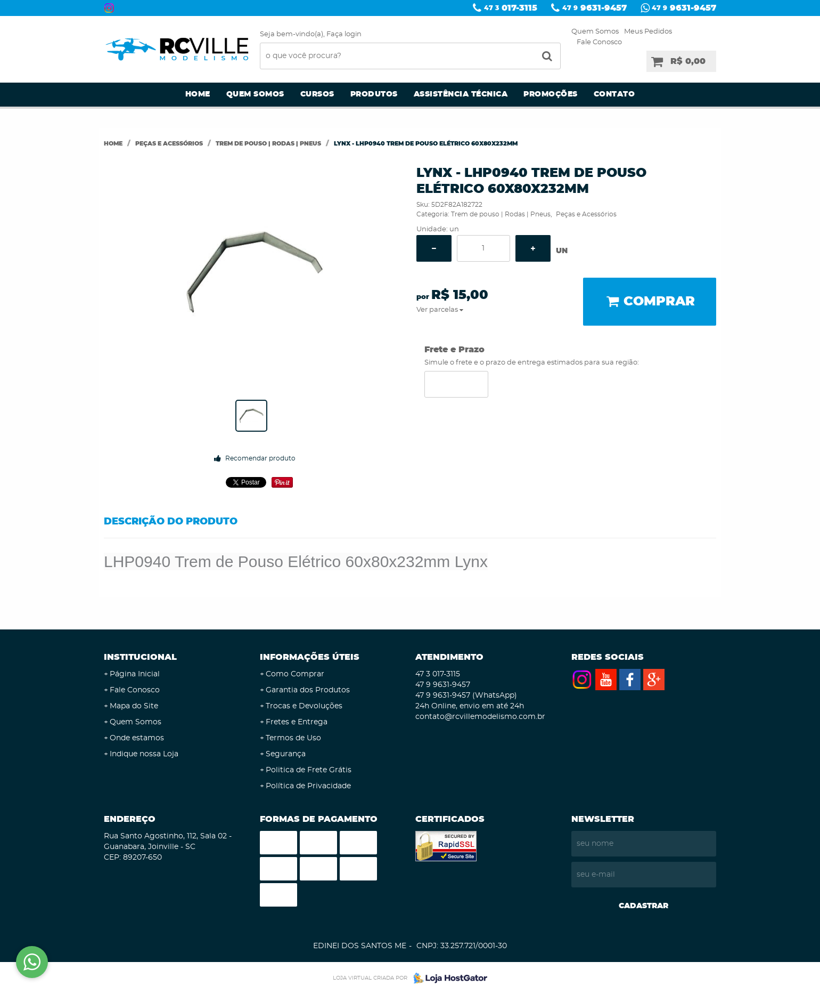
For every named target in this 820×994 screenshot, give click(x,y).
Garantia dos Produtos (308, 690)
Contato (614, 94)
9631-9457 (594, 8)
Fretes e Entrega (296, 722)
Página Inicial (135, 674)
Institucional (140, 657)
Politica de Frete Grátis (308, 770)
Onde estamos (137, 738)
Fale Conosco (599, 42)
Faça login (344, 34)
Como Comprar (295, 674)
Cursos (317, 94)
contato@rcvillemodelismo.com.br (480, 717)
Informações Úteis (309, 657)
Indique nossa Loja (144, 754)
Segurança (286, 754)
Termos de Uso (293, 738)
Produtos (374, 94)
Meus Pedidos (648, 31)
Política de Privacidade (308, 786)
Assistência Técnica (461, 94)
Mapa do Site (134, 706)
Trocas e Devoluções (304, 706)
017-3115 (510, 8)
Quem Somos (595, 31)
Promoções (550, 94)
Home (197, 94)
